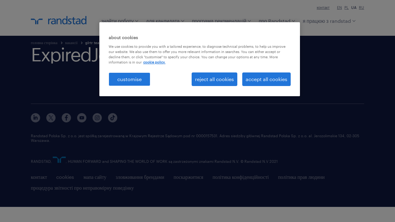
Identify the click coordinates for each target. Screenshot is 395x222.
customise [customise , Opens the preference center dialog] (129, 79)
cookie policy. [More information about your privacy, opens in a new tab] (154, 62)
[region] (199, 59)
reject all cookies (214, 79)
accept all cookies (266, 79)
